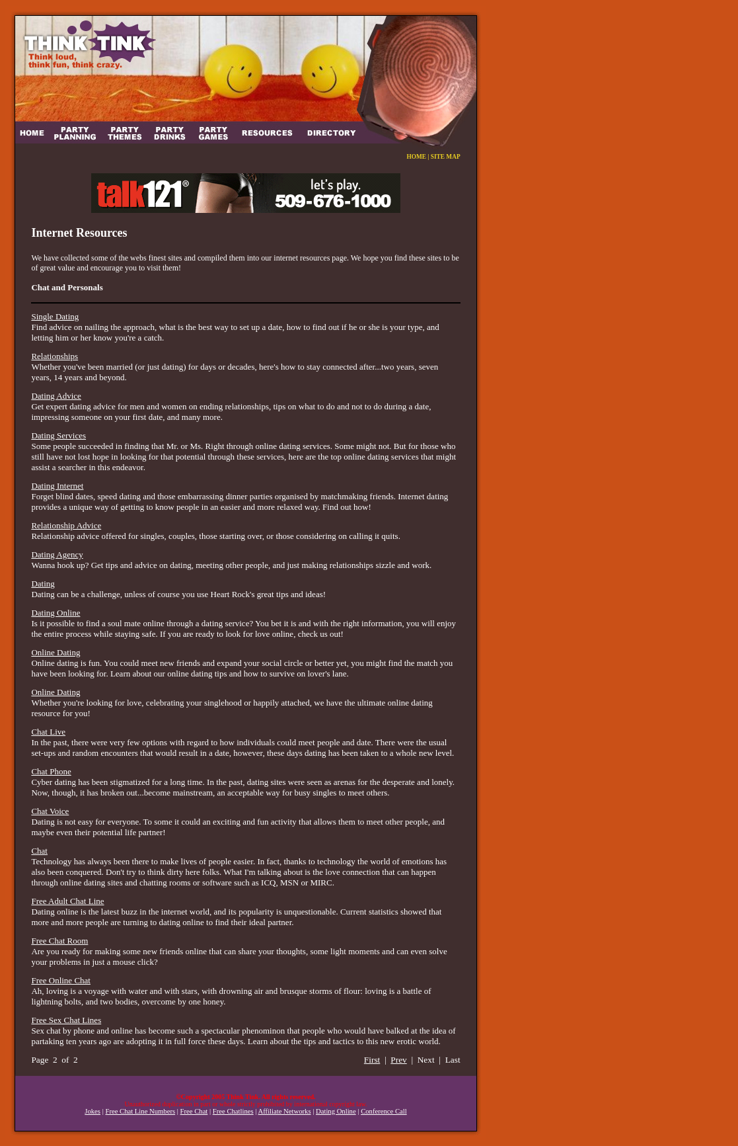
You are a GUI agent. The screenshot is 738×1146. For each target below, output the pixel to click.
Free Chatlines (233, 1111)
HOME (416, 156)
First (372, 1060)
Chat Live (48, 732)
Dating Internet (57, 486)
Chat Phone (51, 771)
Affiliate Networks (284, 1111)
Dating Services (58, 435)
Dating (42, 584)
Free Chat (194, 1111)
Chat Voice (50, 811)
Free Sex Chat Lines (66, 1020)
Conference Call (384, 1111)
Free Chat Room (59, 941)
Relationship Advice (66, 525)
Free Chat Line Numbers (140, 1111)
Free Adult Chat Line (67, 901)
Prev (398, 1060)
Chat (39, 851)
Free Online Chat (61, 980)
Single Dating (55, 316)
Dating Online (55, 613)
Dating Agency (57, 554)
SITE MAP (446, 156)
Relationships (54, 356)
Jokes (92, 1111)
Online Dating (55, 652)
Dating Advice (56, 396)
